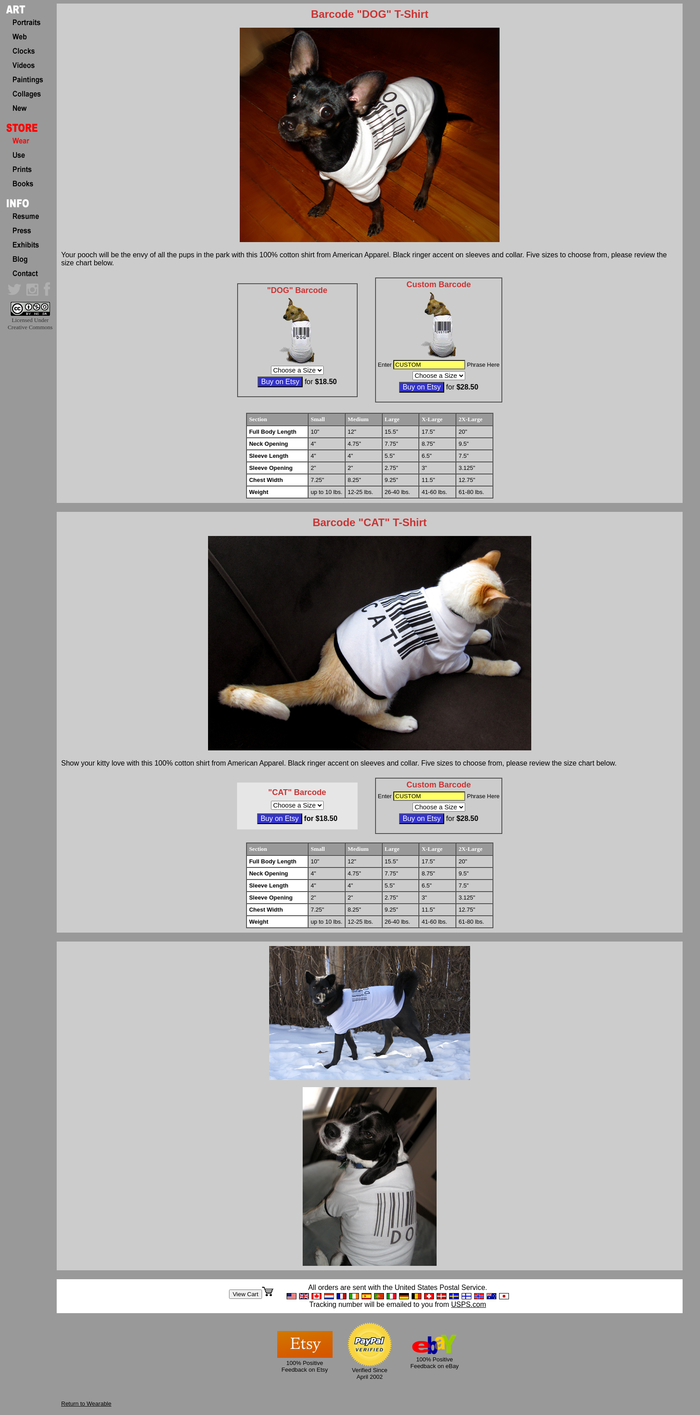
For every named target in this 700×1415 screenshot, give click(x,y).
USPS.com (468, 1304)
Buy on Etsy (280, 381)
